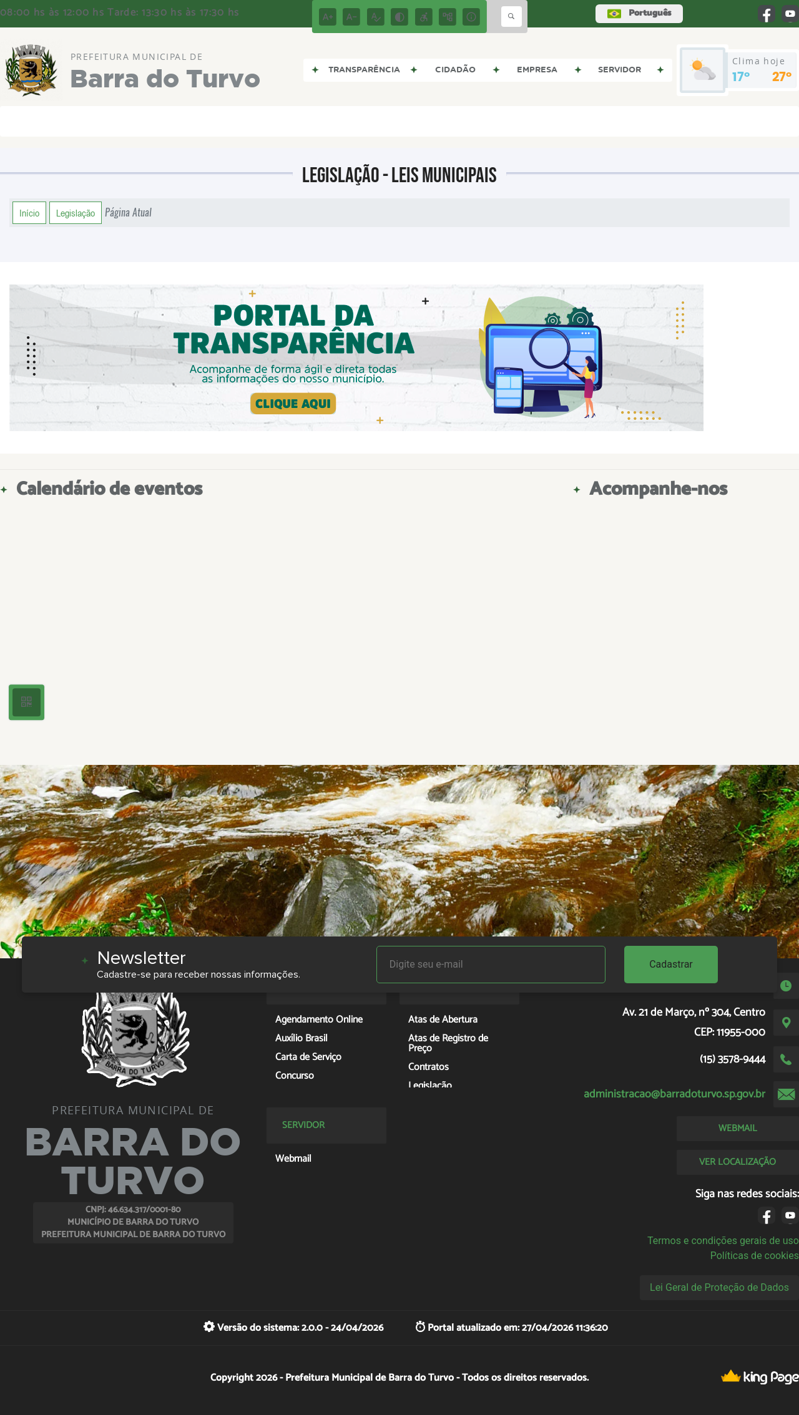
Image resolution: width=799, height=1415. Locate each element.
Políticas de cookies (754, 1256)
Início (29, 213)
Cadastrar (671, 964)
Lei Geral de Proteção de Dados (719, 1287)
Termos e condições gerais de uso (723, 1241)
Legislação (75, 213)
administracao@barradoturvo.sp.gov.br (674, 1094)
